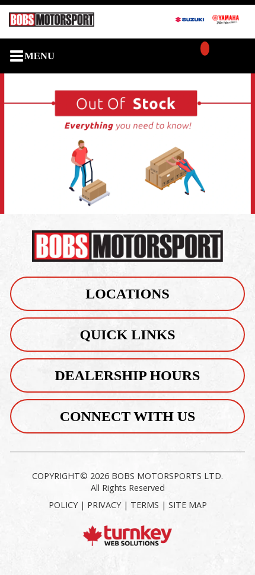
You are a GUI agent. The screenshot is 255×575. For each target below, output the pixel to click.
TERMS (144, 504)
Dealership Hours (127, 375)
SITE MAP (187, 504)
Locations (127, 293)
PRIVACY (104, 504)
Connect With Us (128, 416)
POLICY (63, 504)
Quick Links (127, 334)
